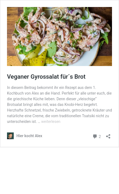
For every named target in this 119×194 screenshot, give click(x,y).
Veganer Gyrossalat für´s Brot (46, 76)
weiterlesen (50, 121)
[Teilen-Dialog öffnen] (108, 134)
